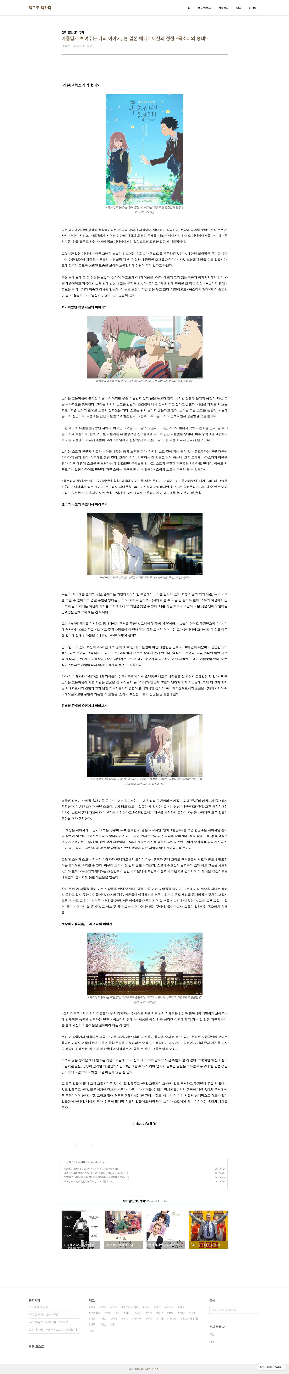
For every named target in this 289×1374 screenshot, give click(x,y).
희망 (160, 1313)
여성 (160, 1318)
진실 (103, 1324)
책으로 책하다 (40, 7)
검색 (256, 1310)
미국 (93, 1324)
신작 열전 (68, 1161)
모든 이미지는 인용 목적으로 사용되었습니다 (54, 1329)
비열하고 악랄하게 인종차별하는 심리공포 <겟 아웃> (89, 1168)
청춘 (157, 1307)
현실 (108, 1313)
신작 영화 (80, 1161)
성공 (103, 1318)
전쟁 (93, 1307)
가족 (114, 1307)
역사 (147, 1307)
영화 (114, 1318)
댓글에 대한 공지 (38, 1307)
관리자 (157, 1368)
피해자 (170, 1307)
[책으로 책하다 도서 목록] (43, 1314)
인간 (149, 1313)
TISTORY (145, 1368)
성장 (182, 1307)
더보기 (92, 1330)
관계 (192, 1313)
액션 (128, 1313)
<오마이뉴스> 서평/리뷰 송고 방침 (48, 1322)
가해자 (172, 1318)
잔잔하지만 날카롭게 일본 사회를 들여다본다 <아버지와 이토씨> (94, 1177)
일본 (103, 1307)
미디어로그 (204, 8)
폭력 (171, 1313)
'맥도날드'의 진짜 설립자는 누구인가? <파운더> (87, 1181)
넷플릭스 (96, 1313)
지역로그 (224, 8)
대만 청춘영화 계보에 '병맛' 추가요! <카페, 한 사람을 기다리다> (94, 1172)
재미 (138, 1313)
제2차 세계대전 (190, 1318)
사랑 (182, 1313)
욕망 (125, 1318)
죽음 (93, 1318)
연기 (149, 1318)
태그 (238, 8)
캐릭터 (137, 1318)
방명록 (253, 8)
